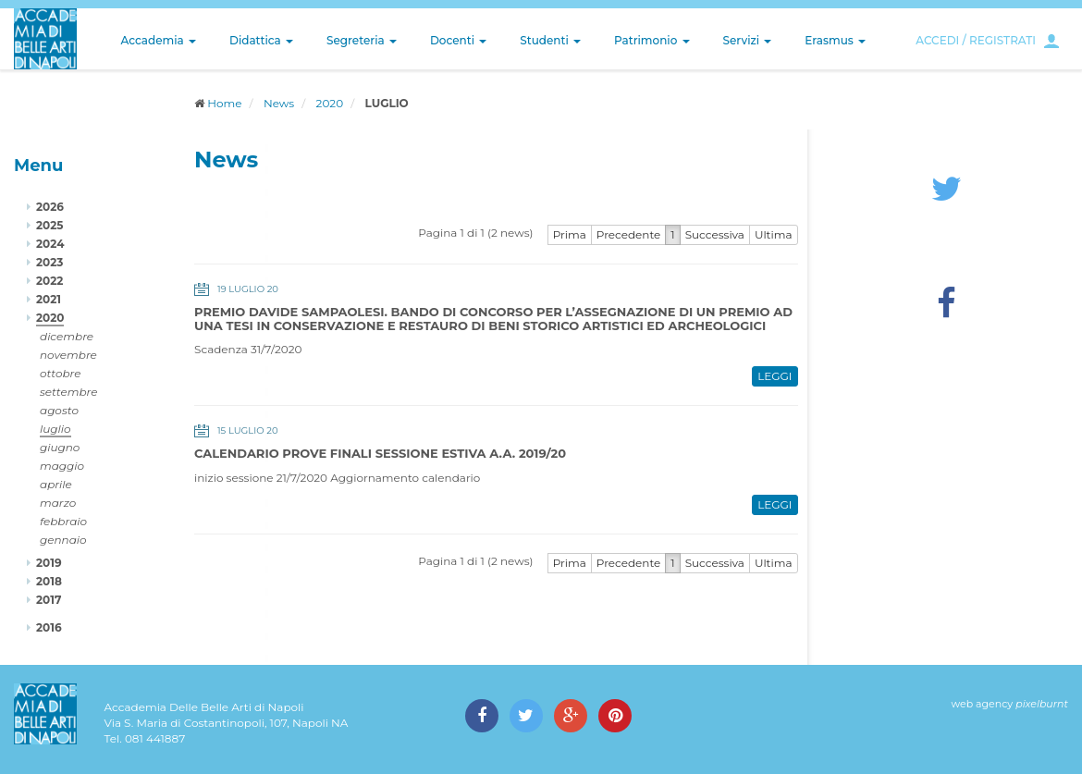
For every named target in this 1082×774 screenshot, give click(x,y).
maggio (62, 466)
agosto (59, 410)
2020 (329, 103)
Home (224, 103)
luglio (55, 429)
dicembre (66, 336)
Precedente (628, 234)
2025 (49, 225)
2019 (49, 563)
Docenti (458, 40)
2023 (49, 262)
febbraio (63, 521)
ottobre (60, 373)
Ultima (774, 234)
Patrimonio (652, 40)
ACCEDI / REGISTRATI (976, 40)
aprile (56, 484)
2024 (50, 244)
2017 (48, 600)
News (279, 103)
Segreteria (361, 40)
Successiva (714, 234)
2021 (48, 299)
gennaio (63, 540)
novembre (68, 355)
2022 (49, 281)
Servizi (747, 40)
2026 (50, 207)
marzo (58, 503)
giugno (60, 447)
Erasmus (835, 40)
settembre (69, 392)
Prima (569, 234)
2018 (49, 581)
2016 (49, 627)
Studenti (550, 40)
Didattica (261, 40)
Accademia (158, 40)
